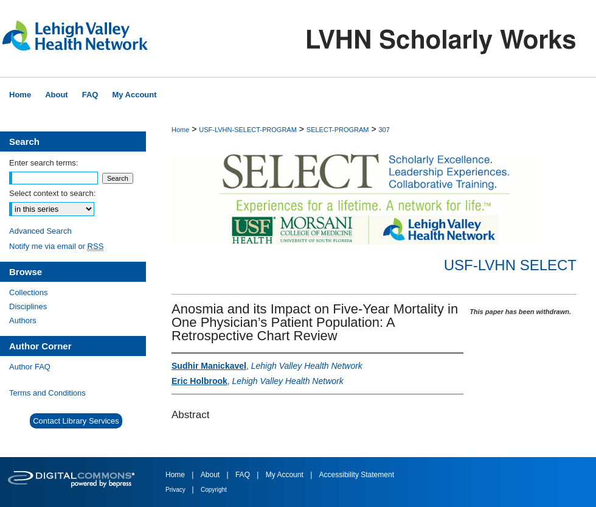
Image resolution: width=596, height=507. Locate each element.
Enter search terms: (43, 162)
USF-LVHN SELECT (510, 265)
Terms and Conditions (47, 392)
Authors (22, 320)
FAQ (243, 474)
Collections (28, 292)
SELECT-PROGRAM (338, 129)
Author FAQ (29, 366)
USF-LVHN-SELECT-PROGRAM (248, 129)
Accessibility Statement (356, 474)
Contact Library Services (76, 420)
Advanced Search (40, 231)
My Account (285, 474)
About (211, 474)
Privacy (176, 489)
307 (383, 129)
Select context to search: (52, 193)
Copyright (214, 489)
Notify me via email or (56, 246)
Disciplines (28, 306)
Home (180, 129)
